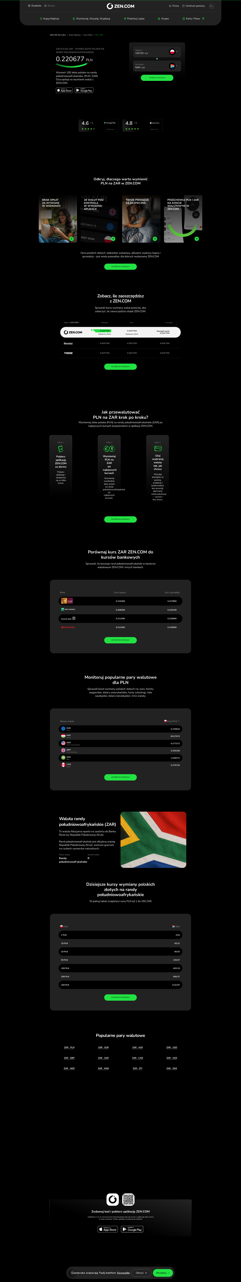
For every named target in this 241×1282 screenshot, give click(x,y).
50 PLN (64, 960)
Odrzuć (141, 1273)
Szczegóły (123, 1273)
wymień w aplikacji (120, 640)
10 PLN (64, 943)
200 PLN (65, 976)
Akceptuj (163, 1273)
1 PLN (64, 935)
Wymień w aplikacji (120, 266)
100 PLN (65, 968)
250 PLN (65, 985)
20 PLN (64, 951)
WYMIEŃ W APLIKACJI (120, 366)
